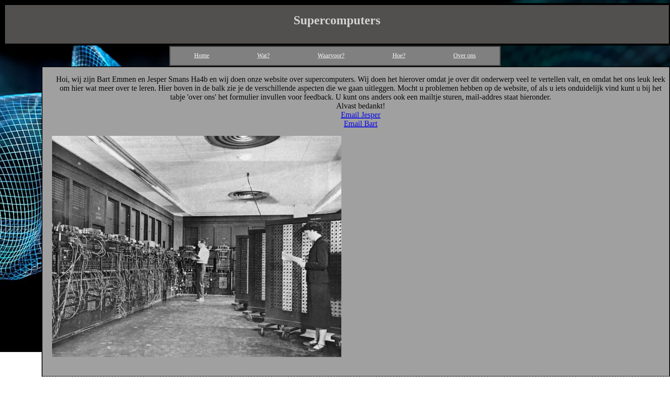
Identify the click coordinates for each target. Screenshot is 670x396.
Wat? (263, 55)
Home (201, 55)
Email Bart (360, 123)
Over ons (464, 55)
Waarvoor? (330, 55)
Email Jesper (361, 114)
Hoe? (398, 55)
